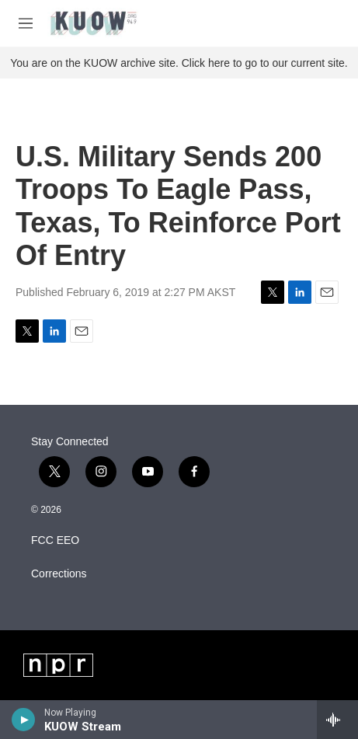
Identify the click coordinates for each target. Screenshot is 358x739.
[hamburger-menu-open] (26, 23)
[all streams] (337, 719)
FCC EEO (55, 540)
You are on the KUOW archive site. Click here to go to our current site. (178, 63)
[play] (23, 719)
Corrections (59, 574)
